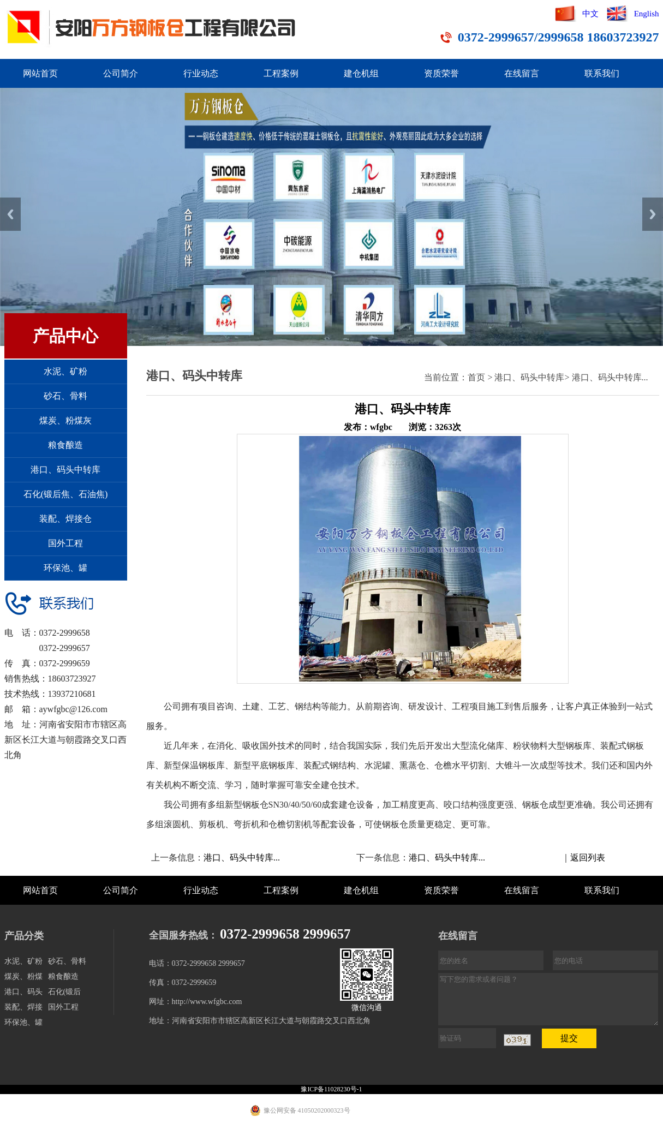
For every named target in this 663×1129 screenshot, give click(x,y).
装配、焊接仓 (65, 518)
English (646, 13)
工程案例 (281, 73)
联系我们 (601, 73)
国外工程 (65, 543)
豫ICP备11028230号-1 (331, 1089)
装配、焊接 (23, 1007)
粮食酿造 (65, 445)
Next (652, 214)
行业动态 (200, 73)
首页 (476, 377)
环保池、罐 (65, 567)
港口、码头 (23, 992)
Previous (10, 214)
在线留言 (521, 73)
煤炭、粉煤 (23, 976)
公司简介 (120, 73)
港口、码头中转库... (610, 377)
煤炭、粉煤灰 (65, 420)
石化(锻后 (64, 992)
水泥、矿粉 (65, 371)
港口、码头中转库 (65, 469)
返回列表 (587, 857)
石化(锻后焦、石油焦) (65, 494)
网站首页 (40, 73)
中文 (590, 13)
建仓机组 (361, 73)
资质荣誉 (441, 73)
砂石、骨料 (65, 396)
